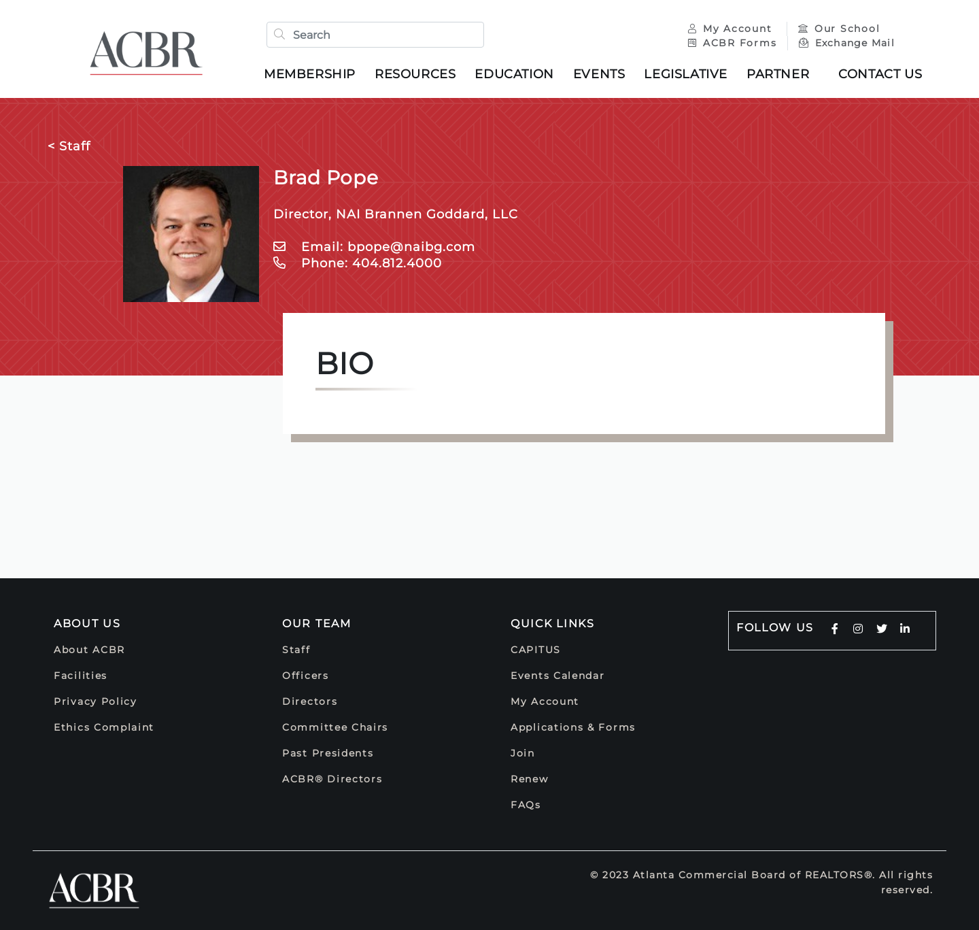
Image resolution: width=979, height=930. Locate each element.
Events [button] (599, 74)
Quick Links (553, 623)
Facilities (80, 675)
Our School (839, 28)
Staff (296, 650)
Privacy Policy (95, 701)
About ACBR (89, 650)
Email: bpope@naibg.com (374, 246)
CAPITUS (536, 650)
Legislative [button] (685, 74)
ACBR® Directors (332, 779)
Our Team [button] (316, 623)
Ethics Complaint (104, 727)
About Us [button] (87, 623)
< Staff (69, 146)
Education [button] (514, 74)
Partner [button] (777, 74)
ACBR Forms (732, 43)
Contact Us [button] (880, 74)
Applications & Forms (573, 727)
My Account (732, 28)
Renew (530, 779)
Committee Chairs (335, 727)
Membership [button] (310, 74)
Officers (305, 675)
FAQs (526, 805)
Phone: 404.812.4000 (357, 263)
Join (523, 753)
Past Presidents (328, 753)
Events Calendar (558, 675)
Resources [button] (415, 74)
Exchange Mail (847, 43)
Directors (309, 701)
